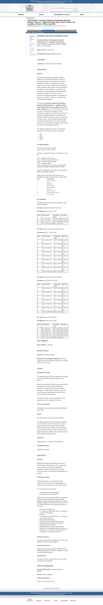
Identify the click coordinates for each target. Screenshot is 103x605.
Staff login (73, 600)
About (82, 14)
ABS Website (62, 2)
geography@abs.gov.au (48, 581)
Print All (41, 32)
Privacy (56, 600)
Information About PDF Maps (32, 50)
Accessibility (64, 600)
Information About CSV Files (32, 45)
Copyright (38, 600)
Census (41, 14)
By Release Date (30, 18)
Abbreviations (33, 54)
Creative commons (30, 599)
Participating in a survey (61, 14)
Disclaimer (47, 600)
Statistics (21, 14)
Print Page (35, 32)
